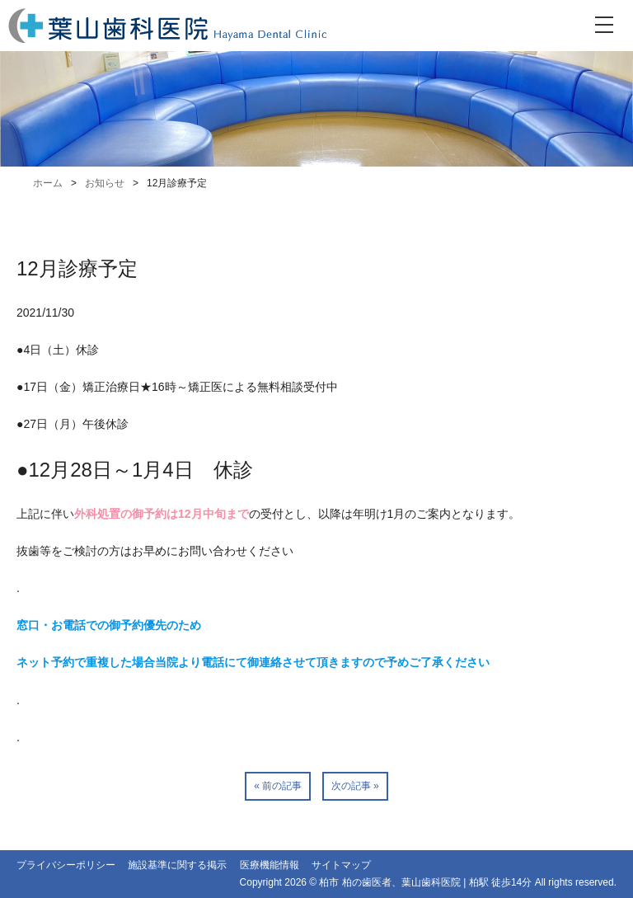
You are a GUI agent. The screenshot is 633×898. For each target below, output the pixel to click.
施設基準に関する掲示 (177, 865)
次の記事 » (355, 786)
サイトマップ (341, 865)
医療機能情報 (269, 865)
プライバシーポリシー (65, 865)
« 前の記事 (278, 786)
